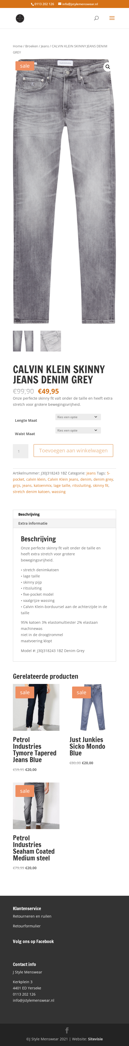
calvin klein (36, 479)
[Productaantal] (20, 451)
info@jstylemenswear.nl (33, 1000)
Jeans (45, 46)
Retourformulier (27, 926)
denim (85, 479)
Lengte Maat (26, 420)
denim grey (103, 479)
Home (17, 46)
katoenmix (42, 485)
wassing (59, 491)
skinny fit (100, 485)
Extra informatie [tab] (32, 523)
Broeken (31, 46)
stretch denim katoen (31, 491)
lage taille (62, 485)
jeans (27, 485)
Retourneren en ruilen (32, 916)
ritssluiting (81, 485)
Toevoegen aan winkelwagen (73, 450)
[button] (108, 67)
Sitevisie (95, 1038)
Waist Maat (25, 433)
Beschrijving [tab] (29, 514)
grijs (16, 485)
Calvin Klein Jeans (63, 479)
